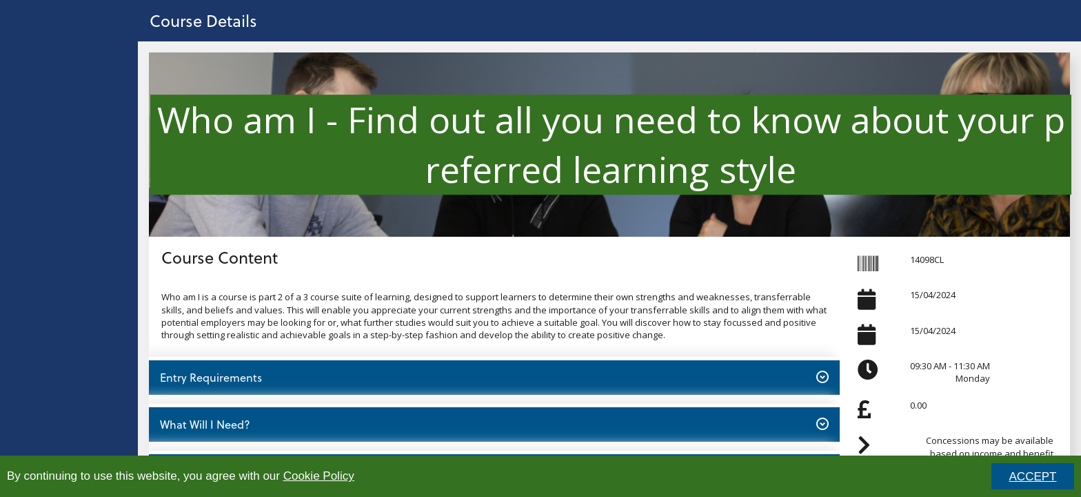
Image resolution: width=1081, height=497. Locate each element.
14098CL (927, 259)
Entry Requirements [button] (494, 377)
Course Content (219, 257)
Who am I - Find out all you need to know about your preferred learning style (610, 144)
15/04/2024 (933, 295)
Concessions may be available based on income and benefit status (989, 452)
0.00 (918, 405)
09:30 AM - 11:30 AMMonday (950, 372)
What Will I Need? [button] (494, 424)
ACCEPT (1033, 476)
